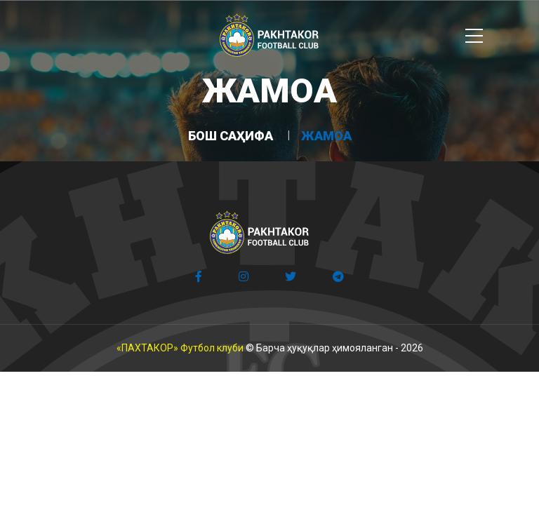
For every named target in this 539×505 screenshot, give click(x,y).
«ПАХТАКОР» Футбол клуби (180, 348)
